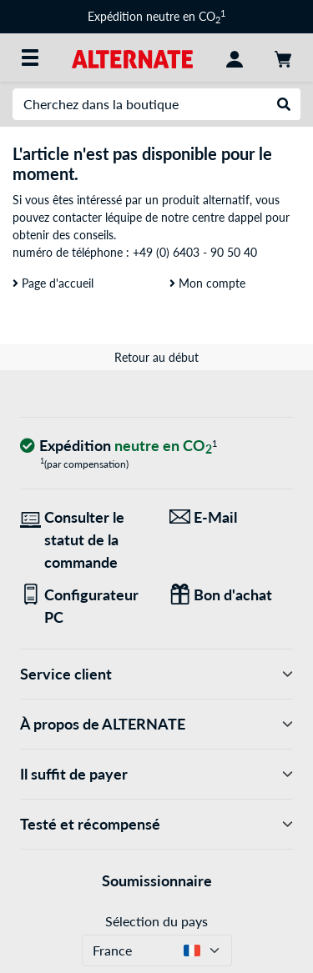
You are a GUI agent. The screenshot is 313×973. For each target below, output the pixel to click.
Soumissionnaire (157, 880)
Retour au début (156, 357)
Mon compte (207, 283)
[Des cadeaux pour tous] (231, 595)
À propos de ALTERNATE (156, 724)
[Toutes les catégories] (30, 57)
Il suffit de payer (156, 774)
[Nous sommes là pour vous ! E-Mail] (231, 517)
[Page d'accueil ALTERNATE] (132, 57)
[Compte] (234, 57)
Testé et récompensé (156, 824)
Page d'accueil (53, 283)
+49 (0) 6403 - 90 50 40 (195, 252)
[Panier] (282, 57)
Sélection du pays (156, 921)
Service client (156, 674)
